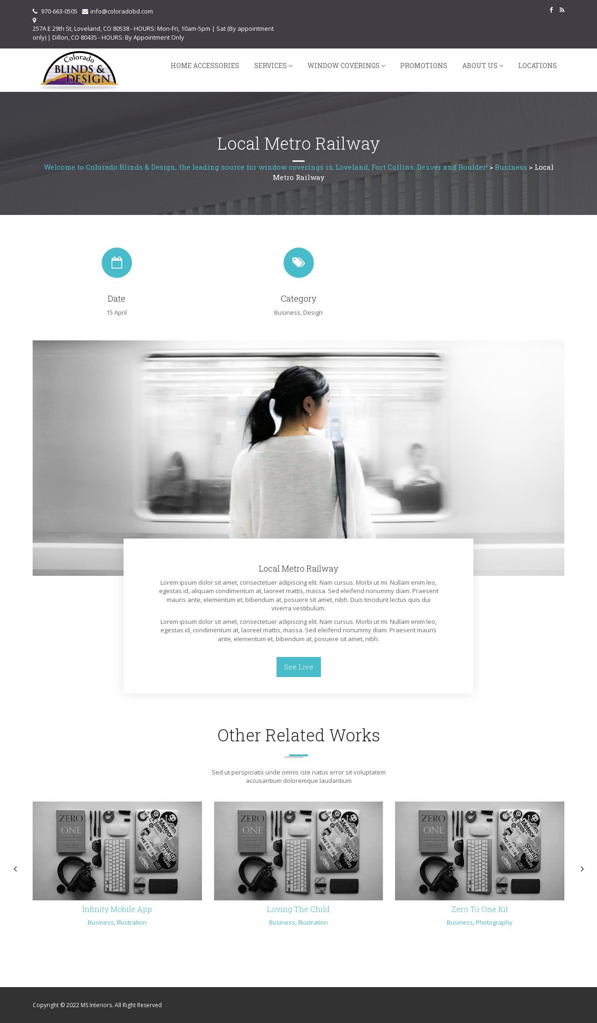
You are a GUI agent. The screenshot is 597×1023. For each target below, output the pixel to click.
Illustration (131, 922)
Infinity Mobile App (117, 909)
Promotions (423, 65)
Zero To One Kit (479, 909)
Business (287, 312)
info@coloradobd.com (121, 11)
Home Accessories (205, 65)
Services (270, 65)
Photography (494, 922)
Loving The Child (298, 909)
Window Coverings (343, 65)
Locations (537, 65)
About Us (480, 65)
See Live (298, 666)
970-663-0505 (59, 11)
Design (313, 312)
